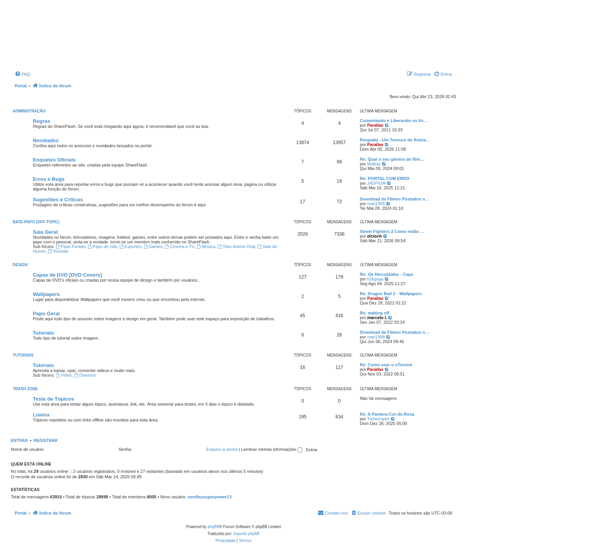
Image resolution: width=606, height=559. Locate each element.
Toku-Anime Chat (236, 246)
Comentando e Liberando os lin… (393, 120)
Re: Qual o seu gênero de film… (392, 159)
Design (20, 265)
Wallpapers (46, 294)
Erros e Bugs (49, 179)
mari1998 (376, 203)
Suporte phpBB (246, 534)
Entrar (19, 440)
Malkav (374, 163)
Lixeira (41, 415)
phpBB (213, 527)
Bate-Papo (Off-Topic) (36, 222)
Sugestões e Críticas (58, 199)
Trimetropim (378, 418)
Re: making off (374, 313)
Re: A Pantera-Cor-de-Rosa (387, 414)
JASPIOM (376, 183)
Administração (29, 111)
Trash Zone (25, 389)
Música (206, 246)
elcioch (374, 236)
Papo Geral (46, 313)
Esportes (130, 246)
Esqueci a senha (222, 449)
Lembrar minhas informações (272, 449)
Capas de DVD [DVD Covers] (67, 275)
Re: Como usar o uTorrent (386, 364)
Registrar (46, 440)
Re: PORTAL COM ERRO (385, 178)
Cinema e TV (179, 246)
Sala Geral (45, 232)
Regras (41, 121)
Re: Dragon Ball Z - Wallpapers (391, 293)
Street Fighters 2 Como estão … (392, 231)
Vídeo (64, 375)
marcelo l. (377, 317)
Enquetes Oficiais (54, 160)
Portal (21, 85)
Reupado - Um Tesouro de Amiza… (395, 140)
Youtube (58, 251)
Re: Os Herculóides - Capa (386, 274)
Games (153, 246)
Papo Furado (70, 246)
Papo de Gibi (102, 246)
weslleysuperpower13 (210, 496)
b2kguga (375, 279)
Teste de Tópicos (53, 399)
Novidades (46, 140)
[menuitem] (22, 74)
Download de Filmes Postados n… (394, 199)
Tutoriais (43, 333)
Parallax (375, 125)
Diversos (85, 375)
